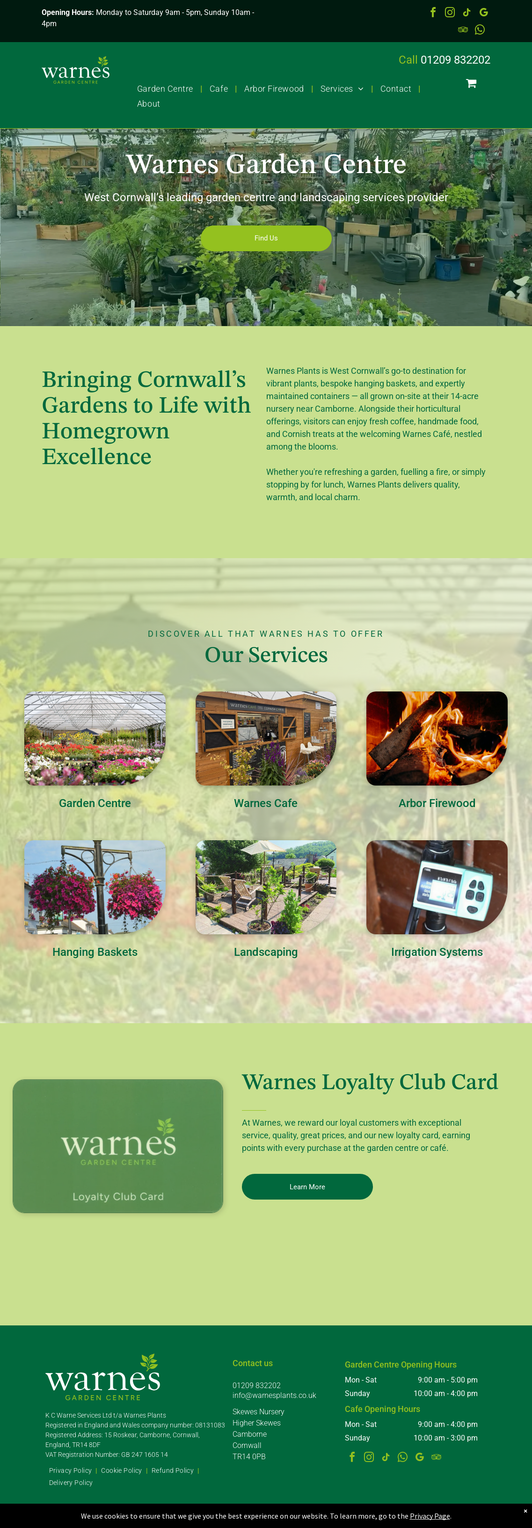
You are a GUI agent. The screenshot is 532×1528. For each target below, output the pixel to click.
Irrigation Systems (437, 952)
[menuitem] (166, 88)
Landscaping (266, 952)
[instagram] (449, 13)
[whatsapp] (479, 31)
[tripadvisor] (462, 31)
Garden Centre (95, 803)
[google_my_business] (483, 13)
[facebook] (432, 13)
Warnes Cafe (266, 803)
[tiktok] (466, 13)
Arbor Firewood (437, 803)
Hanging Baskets (95, 952)
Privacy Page (430, 1516)
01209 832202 (455, 59)
